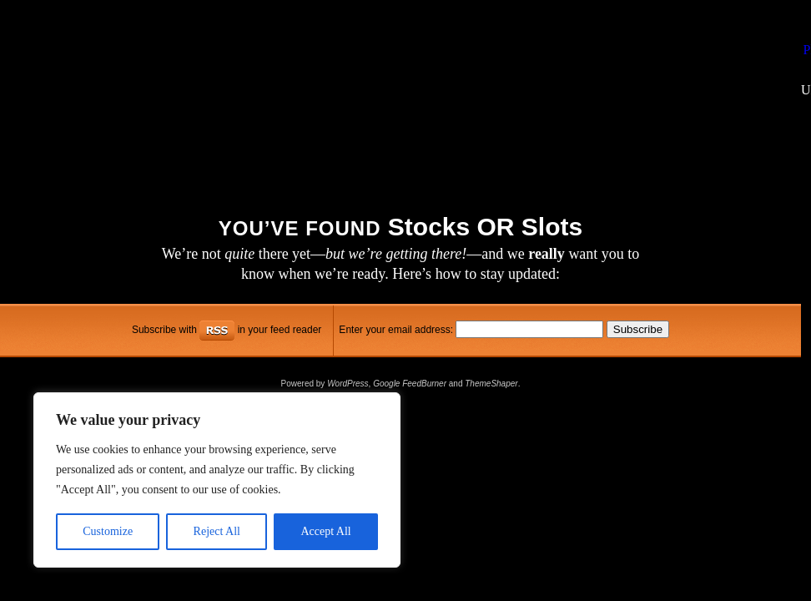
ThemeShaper (491, 383)
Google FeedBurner (409, 383)
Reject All (217, 531)
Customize (108, 531)
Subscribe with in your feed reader (226, 330)
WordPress (347, 383)
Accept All (325, 531)
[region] (216, 480)
